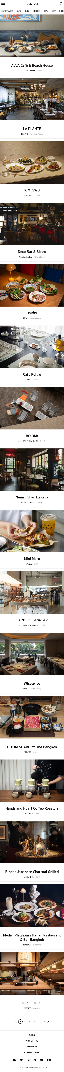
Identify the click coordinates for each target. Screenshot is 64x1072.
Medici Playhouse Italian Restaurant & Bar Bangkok (32, 937)
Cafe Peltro (32, 374)
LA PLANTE (32, 129)
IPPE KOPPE (32, 1003)
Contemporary (35, 318)
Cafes (19, 11)
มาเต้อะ (32, 313)
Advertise (32, 1041)
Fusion (41, 71)
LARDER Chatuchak (32, 620)
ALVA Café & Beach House (32, 65)
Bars (27, 11)
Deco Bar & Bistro (32, 252)
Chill (38, 195)
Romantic (37, 945)
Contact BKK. (32, 1052)
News (46, 11)
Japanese (36, 752)
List (54, 11)
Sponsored (58, 54)
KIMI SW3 (32, 190)
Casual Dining (35, 689)
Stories (36, 11)
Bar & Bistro (40, 257)
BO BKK (32, 436)
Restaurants (7, 11)
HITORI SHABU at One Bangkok (32, 747)
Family (42, 441)
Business (32, 1046)
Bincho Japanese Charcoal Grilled (32, 872)
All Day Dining (37, 134)
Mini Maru (32, 559)
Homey (35, 380)
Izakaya (40, 502)
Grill (38, 877)
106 (43, 1022)
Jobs (32, 1035)
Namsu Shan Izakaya (32, 497)
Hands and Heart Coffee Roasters (32, 808)
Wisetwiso (32, 683)
